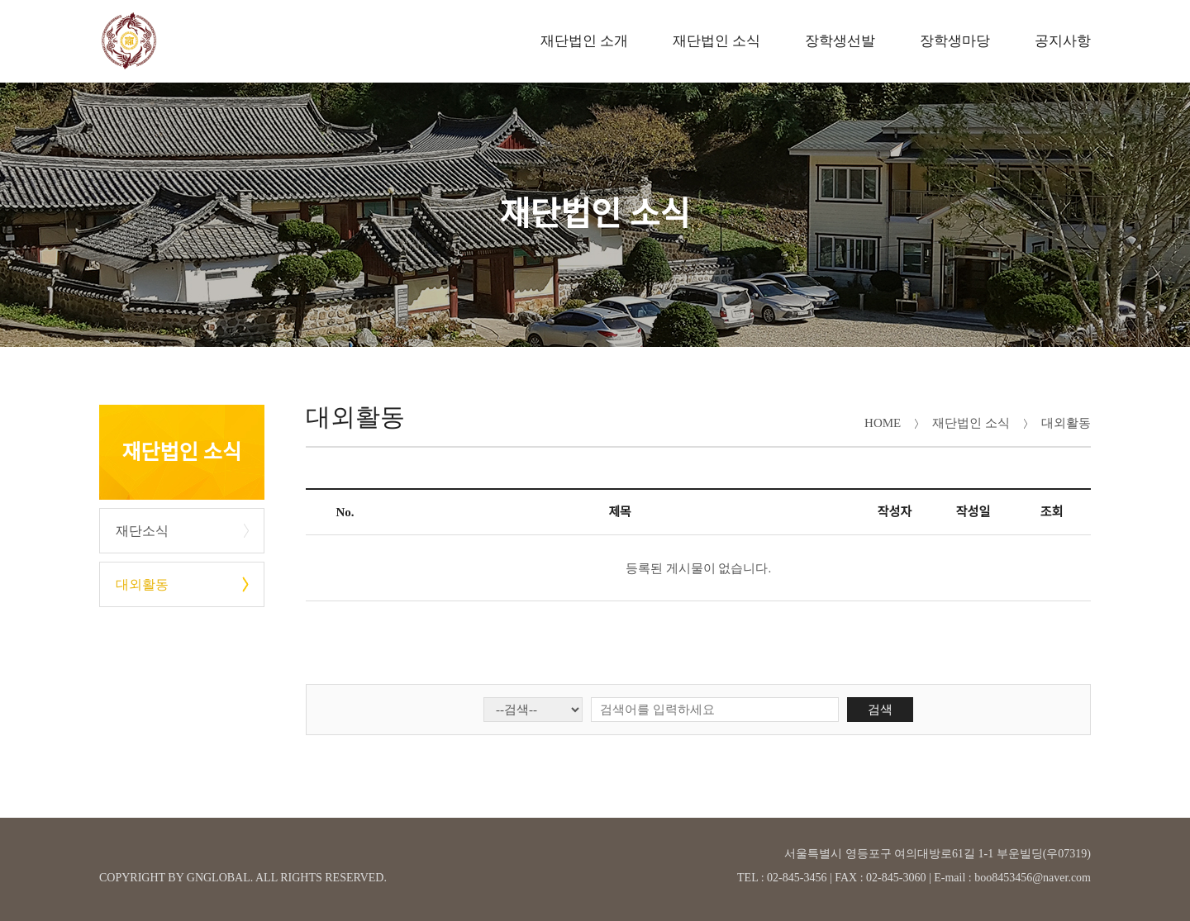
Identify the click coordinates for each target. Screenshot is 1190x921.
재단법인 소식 (716, 41)
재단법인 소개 (584, 41)
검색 (880, 709)
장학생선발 (840, 41)
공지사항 (1063, 41)
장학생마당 (955, 41)
